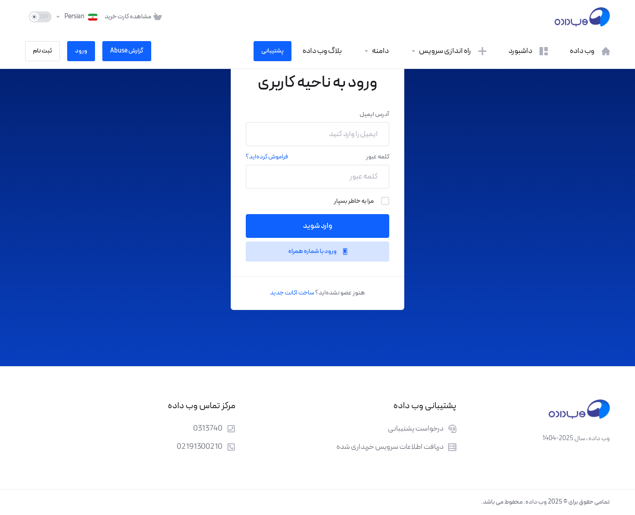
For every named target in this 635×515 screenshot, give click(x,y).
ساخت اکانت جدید (292, 293)
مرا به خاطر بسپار (361, 201)
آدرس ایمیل (374, 114)
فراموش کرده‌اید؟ (267, 157)
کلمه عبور (377, 157)
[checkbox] (385, 201)
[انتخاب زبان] (76, 17)
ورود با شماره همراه (317, 251)
